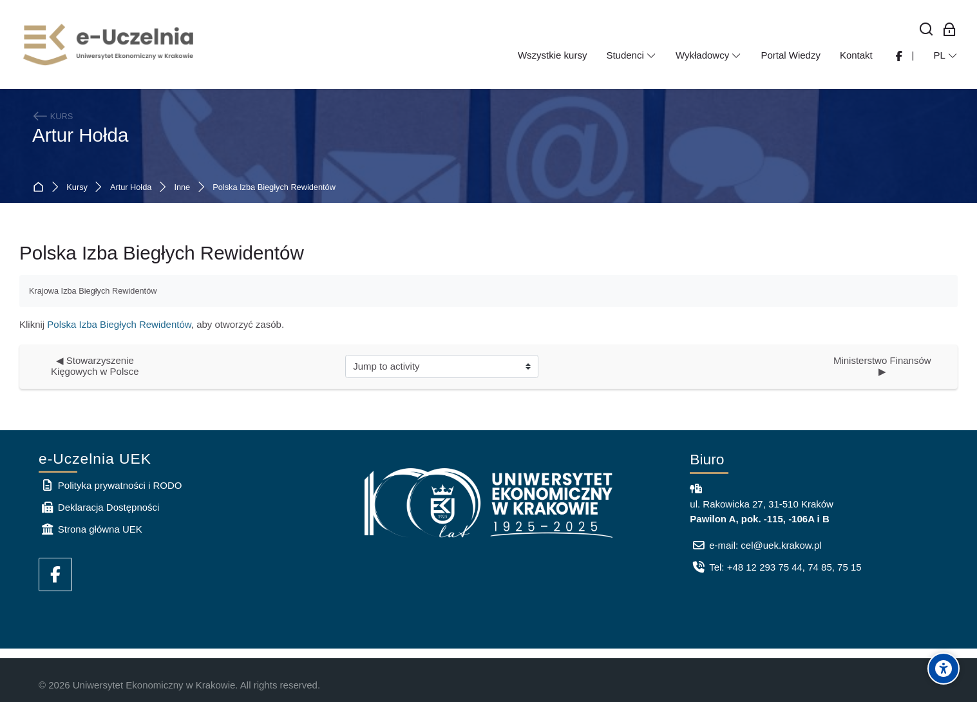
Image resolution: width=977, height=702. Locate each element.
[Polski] (945, 55)
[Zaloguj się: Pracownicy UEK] (950, 30)
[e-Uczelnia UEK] (109, 44)
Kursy (77, 188)
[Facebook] (55, 574)
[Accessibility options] (943, 668)
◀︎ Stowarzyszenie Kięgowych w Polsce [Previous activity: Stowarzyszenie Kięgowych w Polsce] (95, 366)
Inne (182, 188)
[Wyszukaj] (926, 30)
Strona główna (41, 188)
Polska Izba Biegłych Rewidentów (274, 188)
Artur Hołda (80, 135)
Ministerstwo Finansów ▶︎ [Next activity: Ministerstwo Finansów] (884, 366)
